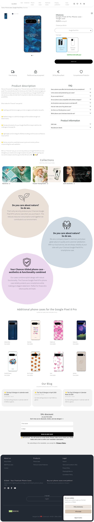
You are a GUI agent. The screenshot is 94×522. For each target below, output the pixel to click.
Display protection (57, 4)
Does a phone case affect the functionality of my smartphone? (68, 89)
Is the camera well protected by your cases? (63, 93)
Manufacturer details (56, 128)
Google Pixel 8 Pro (17, 7)
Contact (6, 468)
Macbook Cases (47, 4)
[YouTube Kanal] (16, 488)
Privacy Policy (61, 443)
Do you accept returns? (57, 96)
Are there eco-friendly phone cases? (60, 110)
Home (3, 7)
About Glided (7, 461)
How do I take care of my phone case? (61, 106)
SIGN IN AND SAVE (47, 434)
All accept (78, 511)
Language (47, 495)
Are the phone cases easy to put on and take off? (64, 103)
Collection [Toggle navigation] (27, 3)
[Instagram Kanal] (5, 488)
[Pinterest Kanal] (9, 488)
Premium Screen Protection (40, 465)
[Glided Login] (80, 4)
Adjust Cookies (78, 518)
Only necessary (78, 507)
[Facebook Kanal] (12, 488)
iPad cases (40, 4)
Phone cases (32, 4)
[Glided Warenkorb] (84, 4)
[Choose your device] (74, 30)
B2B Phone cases (8, 465)
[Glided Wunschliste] (74, 4)
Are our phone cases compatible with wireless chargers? (66, 100)
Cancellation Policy (68, 474)
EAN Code (53, 124)
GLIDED (14, 4)
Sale (22, 3)
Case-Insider (67, 4)
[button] (31, 55)
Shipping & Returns (68, 471)
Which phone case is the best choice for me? (63, 113)
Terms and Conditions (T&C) (70, 465)
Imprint (64, 461)
